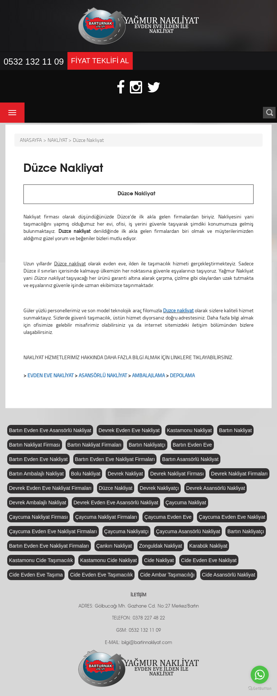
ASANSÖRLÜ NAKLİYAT (103, 375)
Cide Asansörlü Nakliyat (228, 575)
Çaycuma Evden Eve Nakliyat (232, 517)
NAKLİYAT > (59, 139)
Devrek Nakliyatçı (159, 488)
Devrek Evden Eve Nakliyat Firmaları (50, 488)
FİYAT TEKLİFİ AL (100, 61)
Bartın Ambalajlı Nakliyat (36, 474)
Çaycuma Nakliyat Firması (38, 517)
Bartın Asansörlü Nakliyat (190, 459)
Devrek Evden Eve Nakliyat (129, 430)
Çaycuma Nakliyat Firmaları (106, 517)
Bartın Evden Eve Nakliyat (38, 459)
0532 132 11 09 (34, 61)
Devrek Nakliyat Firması (177, 474)
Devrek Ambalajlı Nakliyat (37, 502)
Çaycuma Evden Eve (168, 517)
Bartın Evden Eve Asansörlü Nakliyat (50, 430)
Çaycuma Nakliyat (186, 502)
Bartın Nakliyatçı (147, 445)
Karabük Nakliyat (208, 546)
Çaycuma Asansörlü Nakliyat (188, 531)
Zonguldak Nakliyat (160, 546)
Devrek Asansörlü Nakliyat (215, 488)
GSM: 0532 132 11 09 (138, 630)
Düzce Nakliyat (88, 139)
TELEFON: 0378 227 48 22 (138, 618)
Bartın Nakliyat (235, 430)
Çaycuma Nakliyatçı (126, 531)
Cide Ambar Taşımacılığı (167, 575)
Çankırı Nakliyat (114, 546)
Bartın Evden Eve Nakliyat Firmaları (115, 459)
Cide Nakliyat (158, 560)
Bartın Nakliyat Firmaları (94, 445)
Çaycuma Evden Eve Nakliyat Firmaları (53, 531)
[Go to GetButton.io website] (259, 688)
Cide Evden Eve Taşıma (36, 575)
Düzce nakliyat (178, 310)
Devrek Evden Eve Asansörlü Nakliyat (116, 502)
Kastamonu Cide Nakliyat (108, 560)
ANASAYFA (31, 139)
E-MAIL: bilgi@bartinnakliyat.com (138, 642)
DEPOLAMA (182, 375)
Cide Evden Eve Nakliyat (209, 560)
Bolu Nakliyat (86, 474)
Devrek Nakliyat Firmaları (239, 474)
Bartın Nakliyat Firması (34, 445)
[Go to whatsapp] (260, 675)
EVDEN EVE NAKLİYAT (50, 375)
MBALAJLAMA (150, 375)
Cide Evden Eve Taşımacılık (101, 575)
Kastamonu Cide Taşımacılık (41, 560)
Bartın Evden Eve (192, 445)
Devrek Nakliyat (125, 474)
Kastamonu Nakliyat (189, 430)
